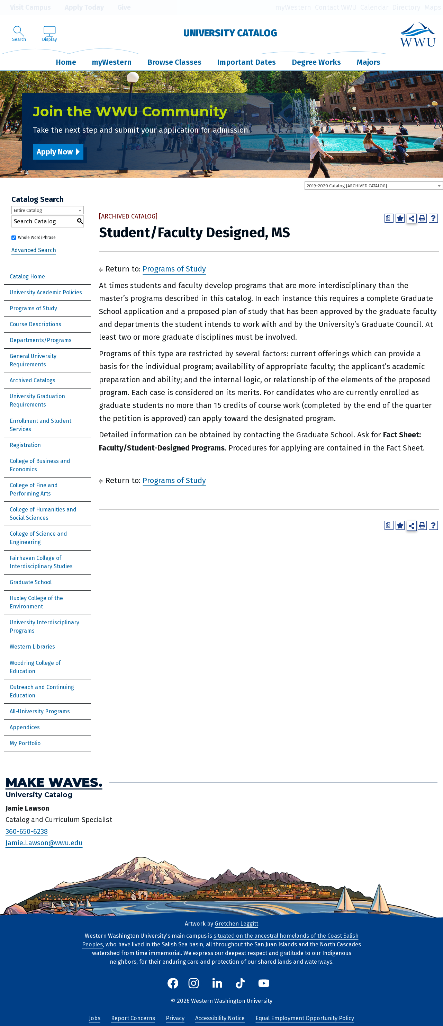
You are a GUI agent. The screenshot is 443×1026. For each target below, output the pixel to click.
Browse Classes (174, 62)
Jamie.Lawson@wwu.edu (44, 843)
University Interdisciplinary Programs (44, 626)
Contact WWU (336, 7)
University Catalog (230, 33)
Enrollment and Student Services (40, 425)
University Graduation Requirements (37, 400)
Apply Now (55, 152)
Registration (25, 445)
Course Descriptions (35, 324)
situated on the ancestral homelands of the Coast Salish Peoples (220, 940)
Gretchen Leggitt (236, 923)
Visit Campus (25, 7)
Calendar (374, 7)
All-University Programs (40, 711)
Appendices (25, 727)
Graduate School (31, 582)
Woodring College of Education (35, 667)
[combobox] (374, 185)
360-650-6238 (27, 831)
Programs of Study (33, 308)
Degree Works (316, 62)
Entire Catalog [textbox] (27, 210)
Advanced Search (33, 250)
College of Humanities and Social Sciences (43, 513)
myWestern (293, 7)
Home (66, 62)
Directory (406, 7)
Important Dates (246, 62)
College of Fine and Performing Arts (34, 489)
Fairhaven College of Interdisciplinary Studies (41, 562)
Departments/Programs (41, 340)
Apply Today (79, 7)
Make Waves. (54, 782)
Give (119, 7)
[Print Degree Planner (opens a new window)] (389, 218)
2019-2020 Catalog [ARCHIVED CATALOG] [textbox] (347, 185)
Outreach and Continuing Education (42, 691)
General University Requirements (33, 360)
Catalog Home (27, 276)
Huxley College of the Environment (36, 602)
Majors (368, 62)
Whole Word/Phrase (37, 237)
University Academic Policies (46, 292)
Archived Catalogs (32, 380)
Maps (432, 7)
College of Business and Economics (40, 465)
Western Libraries (32, 646)
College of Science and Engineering (38, 537)
